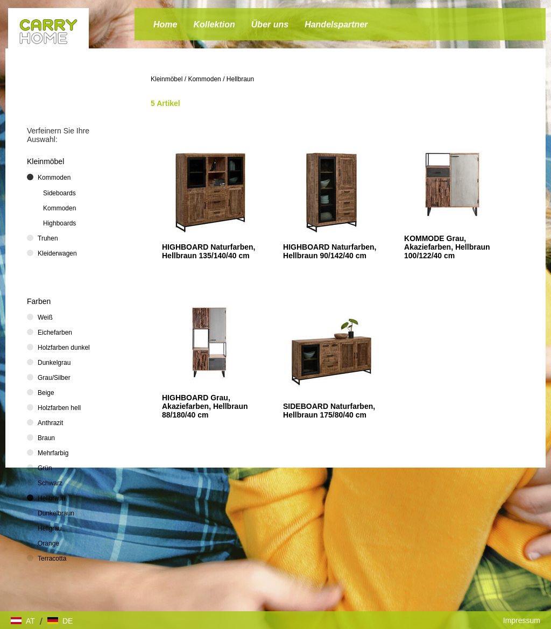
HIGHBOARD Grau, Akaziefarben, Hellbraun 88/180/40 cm (205, 406)
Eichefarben (55, 332)
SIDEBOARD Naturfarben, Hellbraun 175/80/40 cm (329, 410)
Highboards (59, 223)
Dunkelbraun (56, 513)
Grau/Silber (54, 377)
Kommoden (204, 79)
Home (165, 24)
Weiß (45, 317)
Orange (48, 543)
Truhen (48, 238)
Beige (46, 393)
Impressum (521, 620)
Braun (46, 438)
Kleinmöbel (166, 79)
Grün (45, 468)
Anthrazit (50, 423)
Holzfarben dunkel (64, 347)
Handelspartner (336, 24)
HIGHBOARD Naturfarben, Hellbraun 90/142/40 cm (329, 251)
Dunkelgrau (54, 362)
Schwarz (50, 483)
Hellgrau (50, 528)
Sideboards (59, 193)
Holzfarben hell (59, 408)
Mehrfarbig (53, 453)
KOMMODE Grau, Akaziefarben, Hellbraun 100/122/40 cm (447, 247)
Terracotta (52, 558)
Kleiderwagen (57, 253)
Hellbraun (240, 79)
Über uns (269, 24)
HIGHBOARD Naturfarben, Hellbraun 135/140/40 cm (208, 251)
